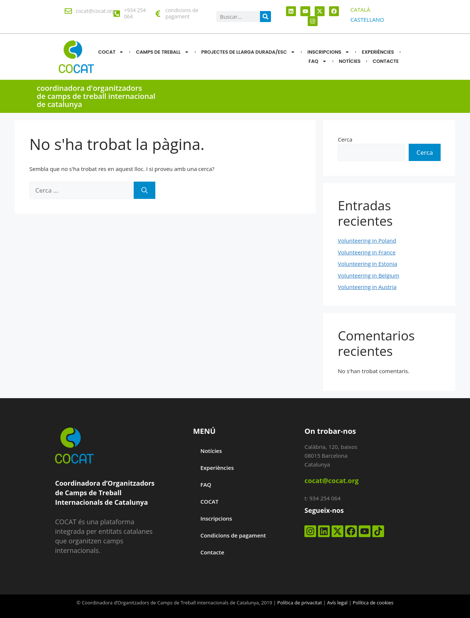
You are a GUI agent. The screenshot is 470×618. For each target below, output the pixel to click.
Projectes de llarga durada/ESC (248, 52)
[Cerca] (144, 190)
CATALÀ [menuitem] (360, 9)
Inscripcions (328, 52)
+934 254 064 (135, 13)
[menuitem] (360, 10)
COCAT (111, 52)
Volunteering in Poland (367, 240)
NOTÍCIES (350, 61)
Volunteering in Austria (367, 286)
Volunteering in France (366, 252)
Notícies (211, 450)
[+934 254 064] (116, 13)
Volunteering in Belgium (368, 275)
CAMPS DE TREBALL (162, 52)
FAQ (317, 61)
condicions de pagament (181, 13)
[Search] (265, 16)
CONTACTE (386, 61)
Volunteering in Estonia (367, 263)
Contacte (212, 552)
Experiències (378, 52)
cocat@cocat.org (95, 10)
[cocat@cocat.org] (68, 11)
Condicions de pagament (233, 535)
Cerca (345, 139)
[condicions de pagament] (158, 13)
